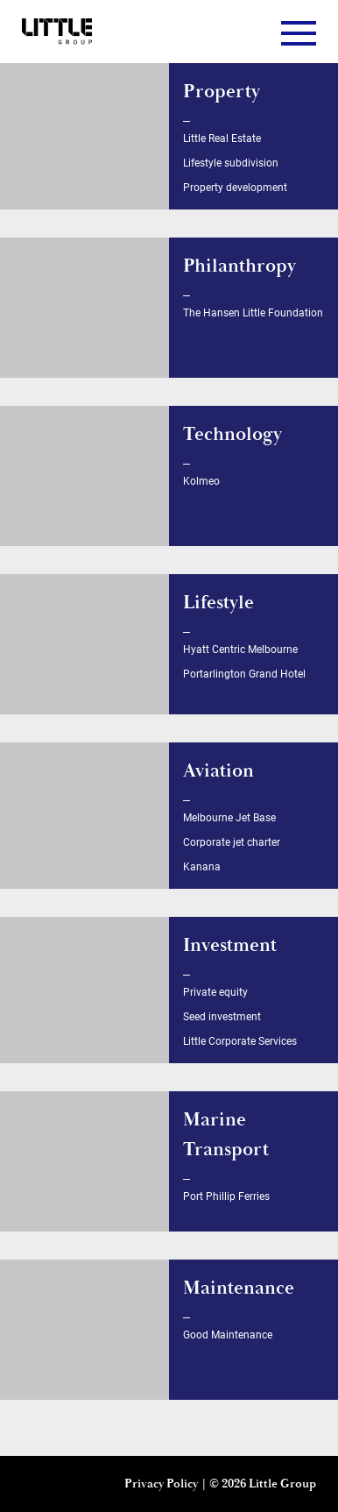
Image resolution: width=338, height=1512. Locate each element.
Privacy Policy (161, 1484)
